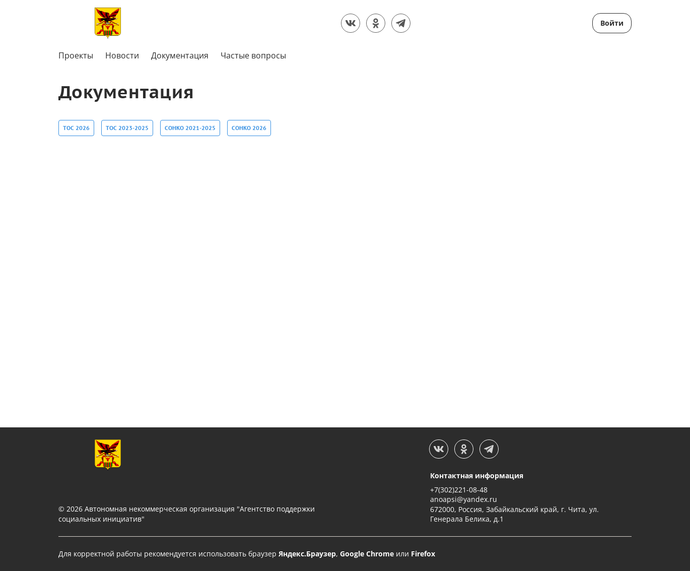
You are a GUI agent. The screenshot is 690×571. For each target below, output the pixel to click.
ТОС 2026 (76, 127)
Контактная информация (476, 475)
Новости (122, 55)
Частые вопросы (253, 55)
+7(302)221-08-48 (459, 489)
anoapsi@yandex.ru (463, 499)
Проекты (75, 55)
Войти (612, 23)
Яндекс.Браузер (307, 553)
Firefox (423, 553)
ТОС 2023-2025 (127, 127)
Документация (180, 55)
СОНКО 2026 (249, 127)
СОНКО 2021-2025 (190, 127)
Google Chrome (367, 553)
